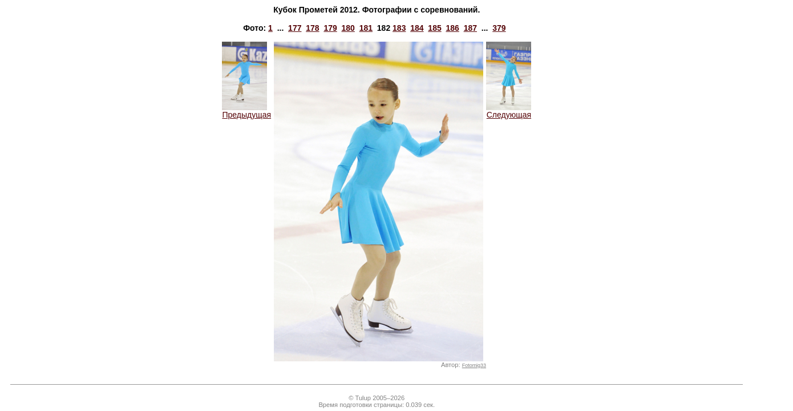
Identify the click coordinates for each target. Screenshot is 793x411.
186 (452, 28)
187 (470, 28)
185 (434, 28)
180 (348, 28)
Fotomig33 (474, 365)
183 (399, 28)
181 (366, 28)
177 (294, 28)
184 (416, 28)
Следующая (508, 111)
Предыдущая (246, 111)
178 (312, 28)
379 (498, 28)
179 (330, 28)
